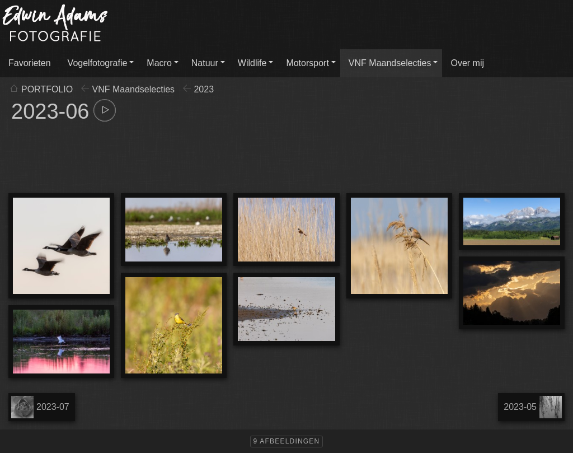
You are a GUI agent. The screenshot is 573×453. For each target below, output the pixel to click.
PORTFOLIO (47, 89)
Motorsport (307, 63)
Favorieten (29, 63)
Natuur (204, 63)
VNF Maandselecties (390, 63)
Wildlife (252, 63)
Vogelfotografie (98, 63)
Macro (159, 63)
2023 (204, 89)
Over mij (467, 63)
